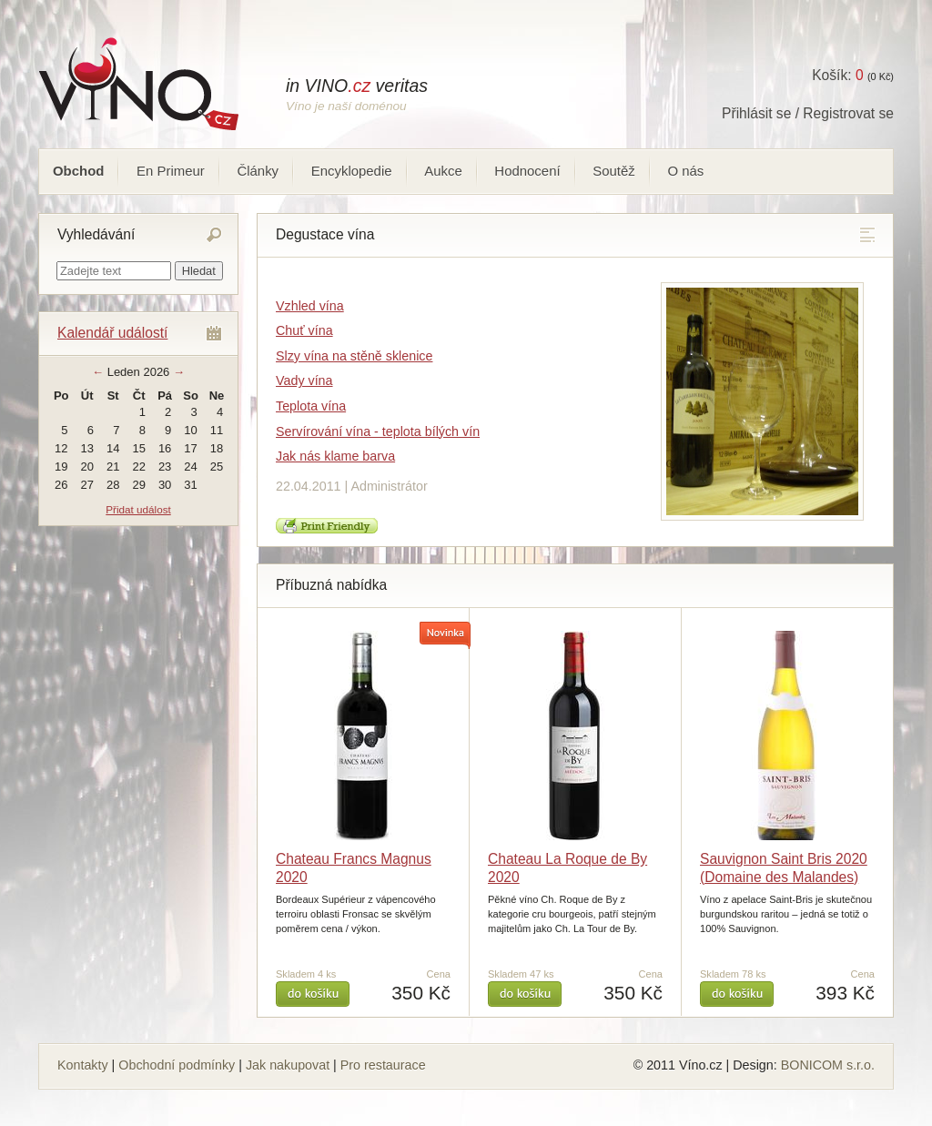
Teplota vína (311, 406)
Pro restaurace (383, 1065)
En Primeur (171, 170)
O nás (685, 170)
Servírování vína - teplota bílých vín (378, 431)
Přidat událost (138, 509)
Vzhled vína (310, 306)
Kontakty (82, 1065)
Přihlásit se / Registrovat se (808, 113)
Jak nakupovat (287, 1065)
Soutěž (614, 170)
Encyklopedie (351, 170)
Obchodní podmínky (176, 1065)
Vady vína (304, 380)
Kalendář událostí (112, 332)
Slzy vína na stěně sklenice (354, 356)
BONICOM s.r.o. (828, 1065)
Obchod (78, 170)
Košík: (837, 75)
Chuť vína (304, 330)
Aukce (443, 170)
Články (258, 170)
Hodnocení (527, 170)
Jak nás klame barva (335, 456)
